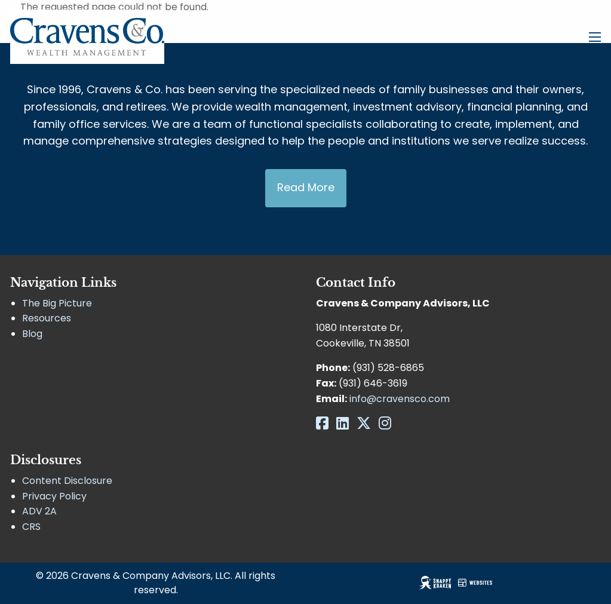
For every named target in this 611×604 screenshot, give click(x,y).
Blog (32, 334)
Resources (46, 318)
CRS (31, 527)
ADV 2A (39, 511)
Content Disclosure (67, 481)
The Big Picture (57, 303)
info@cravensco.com (399, 399)
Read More (305, 187)
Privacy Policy (54, 496)
